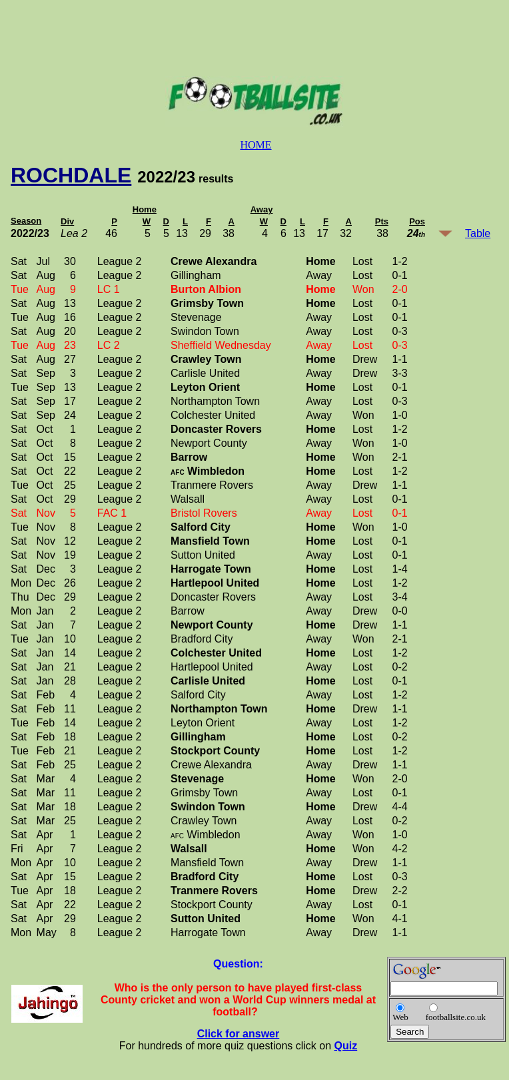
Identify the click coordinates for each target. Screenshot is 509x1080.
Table (477, 233)
